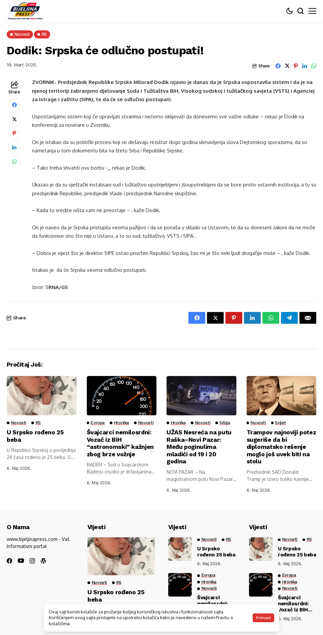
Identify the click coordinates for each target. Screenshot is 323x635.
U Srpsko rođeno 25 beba (216, 552)
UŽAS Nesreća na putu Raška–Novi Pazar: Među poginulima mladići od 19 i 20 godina (199, 447)
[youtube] (21, 561)
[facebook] (9, 561)
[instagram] (32, 561)
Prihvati (263, 617)
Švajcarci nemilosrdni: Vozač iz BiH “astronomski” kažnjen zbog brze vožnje (120, 443)
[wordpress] (43, 561)
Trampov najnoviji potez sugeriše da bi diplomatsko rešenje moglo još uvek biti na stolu (278, 447)
